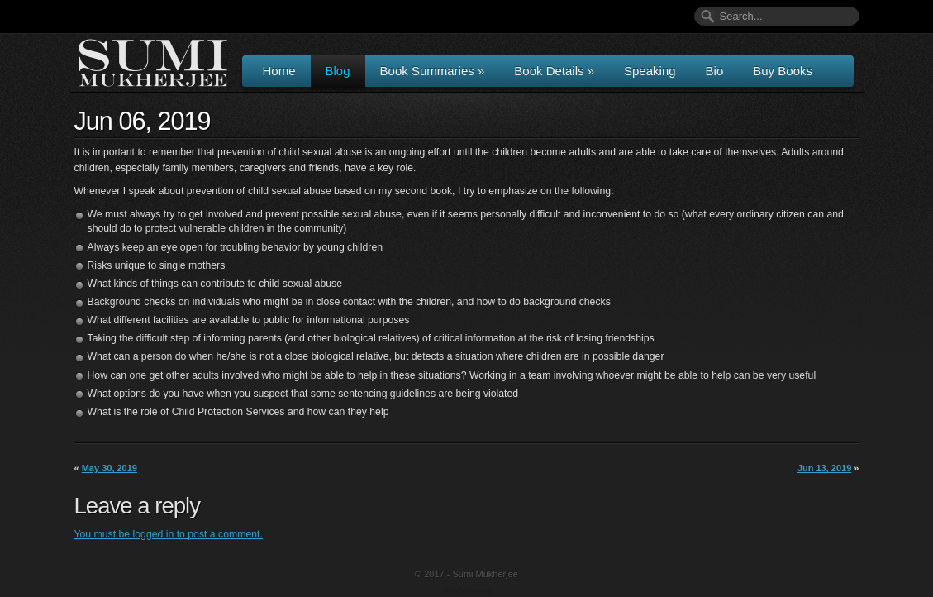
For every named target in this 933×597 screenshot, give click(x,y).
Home (279, 71)
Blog (338, 71)
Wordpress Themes (469, 592)
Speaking (650, 71)
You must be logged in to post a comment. (168, 534)
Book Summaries (432, 71)
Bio (715, 71)
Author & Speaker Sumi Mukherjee (153, 63)
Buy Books (782, 71)
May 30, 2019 (109, 468)
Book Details (554, 71)
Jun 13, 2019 (824, 468)
